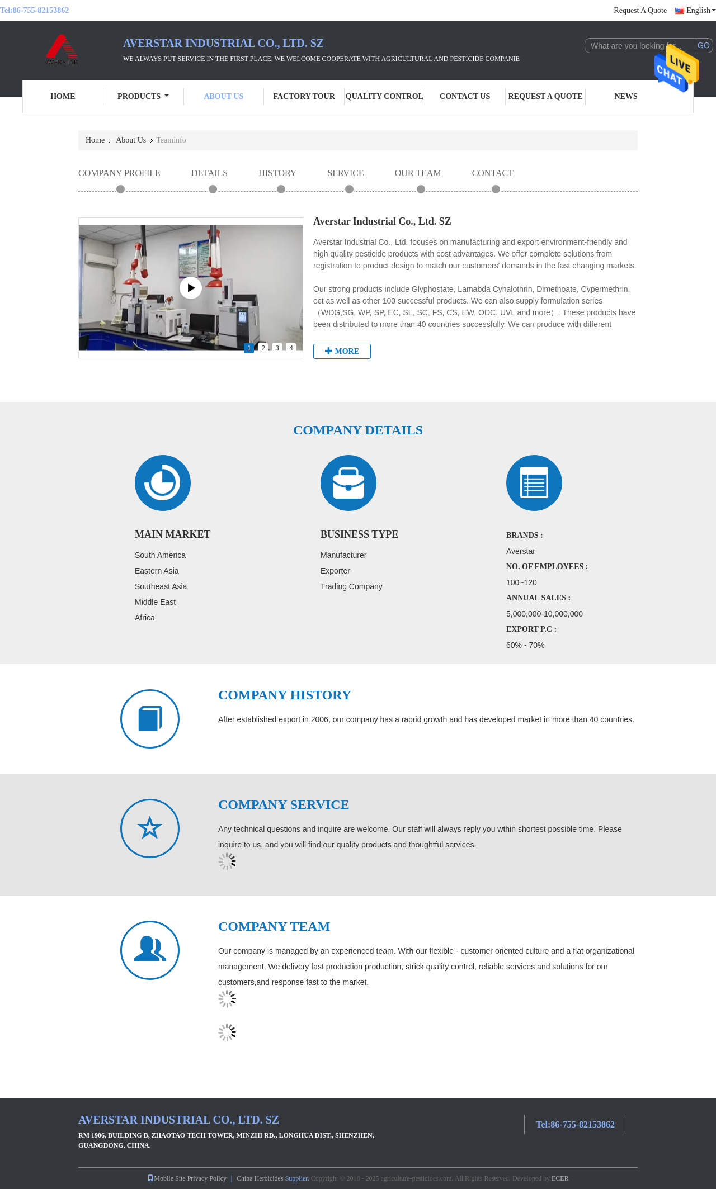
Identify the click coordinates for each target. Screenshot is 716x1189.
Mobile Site (166, 1178)
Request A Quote (640, 10)
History (277, 173)
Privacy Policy (207, 1178)
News (626, 96)
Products (143, 96)
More (342, 351)
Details (209, 173)
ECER (560, 1178)
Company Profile (119, 173)
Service (345, 173)
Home (62, 96)
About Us (223, 96)
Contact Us (465, 96)
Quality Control (384, 96)
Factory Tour (304, 96)
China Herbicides (260, 1178)
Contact (493, 173)
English (701, 10)
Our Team (418, 173)
